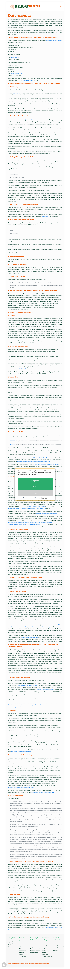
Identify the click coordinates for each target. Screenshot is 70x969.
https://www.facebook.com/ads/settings (27, 685)
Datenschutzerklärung (40, 963)
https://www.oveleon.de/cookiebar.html (17, 368)
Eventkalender (11, 945)
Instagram (13, 444)
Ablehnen (35, 487)
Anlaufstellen (22, 943)
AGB (48, 963)
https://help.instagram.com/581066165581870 (46, 464)
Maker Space (56, 950)
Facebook (12, 440)
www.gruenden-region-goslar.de (54, 40)
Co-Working (44, 947)
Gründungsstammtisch (58, 947)
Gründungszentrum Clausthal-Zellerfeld (46, 950)
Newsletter (10, 946)
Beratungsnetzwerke (35, 948)
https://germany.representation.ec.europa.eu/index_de (21, 787)
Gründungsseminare (58, 945)
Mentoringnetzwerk (35, 950)
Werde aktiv (56, 943)
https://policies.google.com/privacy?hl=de (21, 751)
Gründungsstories (12, 943)
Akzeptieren (35, 481)
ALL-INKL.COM (17, 93)
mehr (35, 493)
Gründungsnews (12, 941)
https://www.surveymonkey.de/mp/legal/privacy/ (42, 792)
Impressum (31, 963)
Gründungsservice (23, 945)
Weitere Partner (34, 952)
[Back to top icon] (60, 963)
